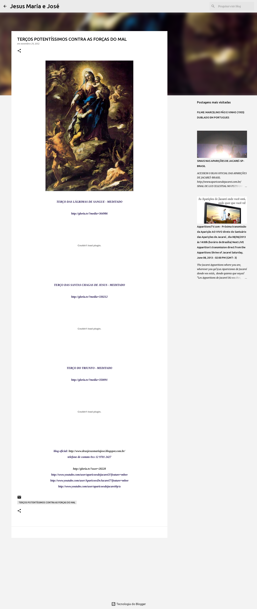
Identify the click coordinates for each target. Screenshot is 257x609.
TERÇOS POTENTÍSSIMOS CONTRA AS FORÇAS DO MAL (47, 502)
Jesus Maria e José (34, 6)
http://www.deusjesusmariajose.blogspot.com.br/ (97, 451)
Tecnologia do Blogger (128, 604)
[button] (19, 51)
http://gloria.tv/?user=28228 (89, 468)
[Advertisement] (89, 568)
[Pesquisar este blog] (235, 6)
